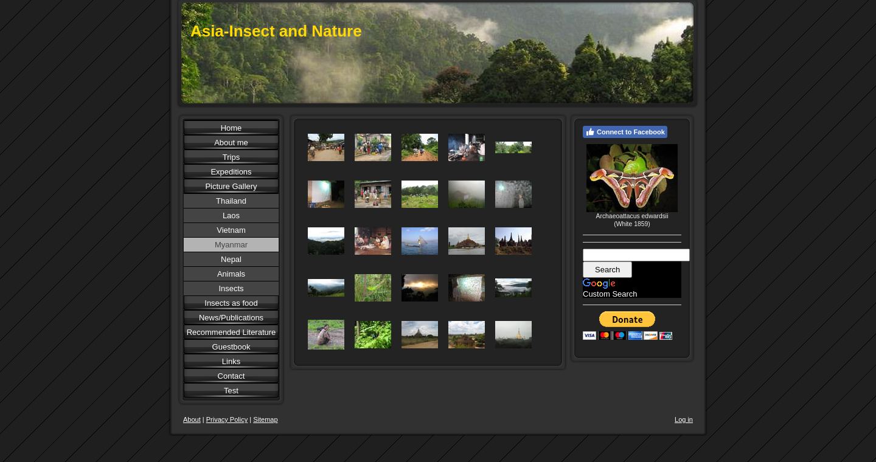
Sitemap (265, 419)
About (192, 419)
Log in (684, 419)
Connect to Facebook (625, 132)
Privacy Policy (227, 419)
